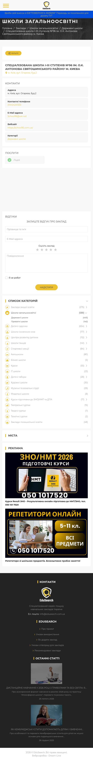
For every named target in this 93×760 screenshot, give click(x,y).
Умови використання (47, 634)
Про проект (47, 629)
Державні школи (17, 139)
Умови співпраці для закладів (47, 645)
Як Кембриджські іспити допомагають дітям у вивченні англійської (46, 729)
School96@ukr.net (17, 116)
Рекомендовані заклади (48, 650)
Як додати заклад (47, 639)
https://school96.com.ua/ (20, 127)
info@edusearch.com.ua (52, 614)
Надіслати (46, 287)
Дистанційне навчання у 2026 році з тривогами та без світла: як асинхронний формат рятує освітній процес (46, 688)
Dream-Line (55, 755)
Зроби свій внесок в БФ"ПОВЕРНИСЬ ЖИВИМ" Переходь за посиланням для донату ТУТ (46, 14)
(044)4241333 (14, 104)
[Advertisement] (46, 190)
